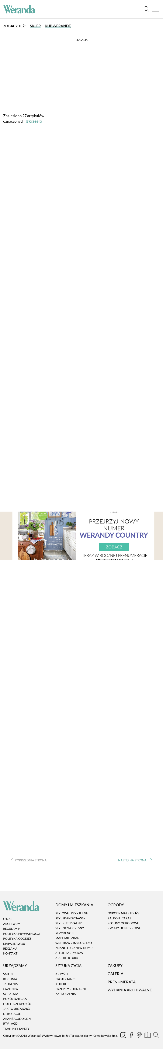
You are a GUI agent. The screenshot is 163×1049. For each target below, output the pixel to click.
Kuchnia (10, 979)
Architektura (66, 958)
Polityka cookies (17, 938)
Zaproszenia (65, 994)
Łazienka (10, 989)
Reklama (10, 948)
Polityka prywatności (21, 933)
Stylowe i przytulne (71, 913)
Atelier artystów (69, 953)
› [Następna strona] (134, 860)
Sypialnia (10, 994)
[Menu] (155, 9)
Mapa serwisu (14, 943)
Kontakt (10, 953)
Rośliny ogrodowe (123, 923)
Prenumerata (122, 982)
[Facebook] (132, 1035)
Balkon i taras (119, 918)
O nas (7, 919)
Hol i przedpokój (17, 1004)
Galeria (115, 973)
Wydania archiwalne (130, 990)
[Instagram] (123, 1035)
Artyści (61, 974)
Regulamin (12, 929)
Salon (8, 974)
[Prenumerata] (148, 1035)
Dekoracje (12, 1014)
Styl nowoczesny (69, 928)
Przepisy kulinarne (71, 989)
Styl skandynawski (70, 918)
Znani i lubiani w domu (74, 948)
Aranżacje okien (17, 1018)
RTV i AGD (10, 1023)
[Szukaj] (146, 9)
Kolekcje (62, 984)
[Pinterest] (140, 1035)
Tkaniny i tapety (16, 1028)
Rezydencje (64, 933)
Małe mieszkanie (68, 938)
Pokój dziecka (15, 999)
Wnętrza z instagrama (74, 943)
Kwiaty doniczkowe (124, 928)
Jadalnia (10, 984)
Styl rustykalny (68, 923)
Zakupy (115, 965)
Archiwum (11, 924)
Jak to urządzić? (16, 1008)
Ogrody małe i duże (123, 913)
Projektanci (65, 979)
